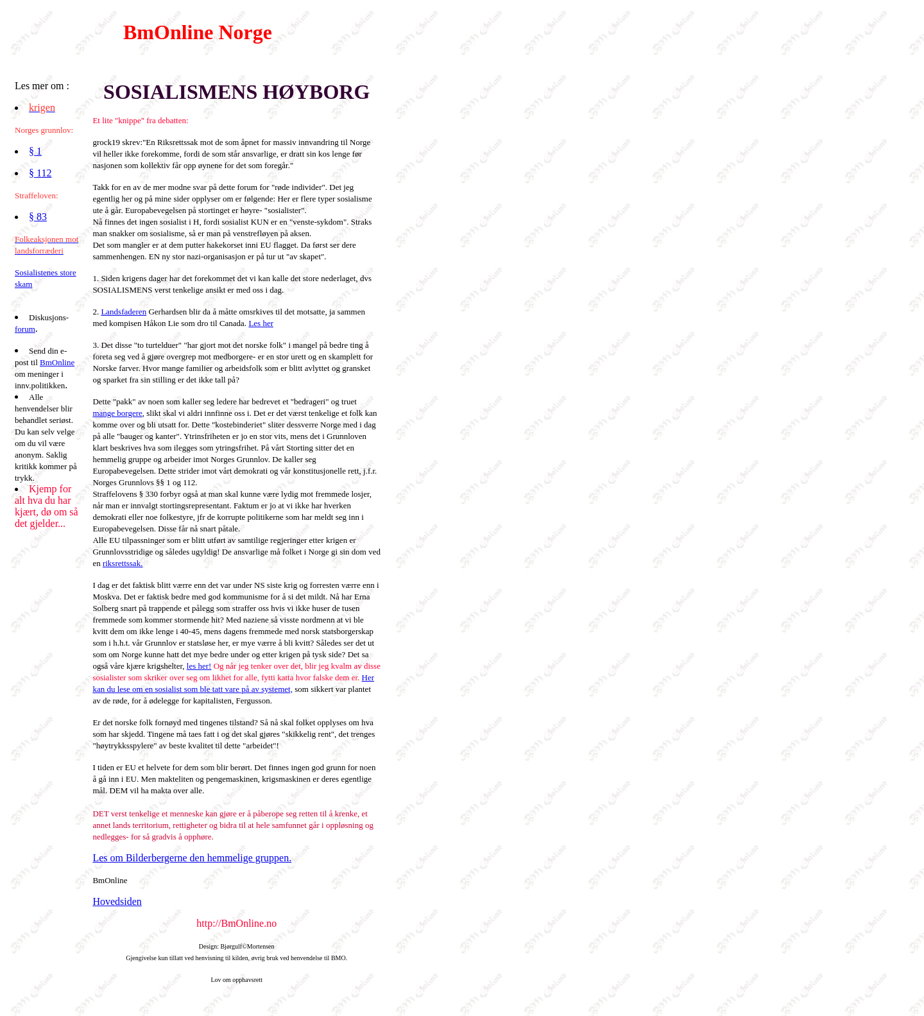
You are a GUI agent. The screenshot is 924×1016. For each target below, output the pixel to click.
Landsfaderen (123, 311)
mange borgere (117, 413)
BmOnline (57, 362)
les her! (199, 666)
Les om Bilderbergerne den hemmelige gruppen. (191, 857)
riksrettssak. (122, 563)
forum (25, 329)
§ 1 (35, 151)
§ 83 (38, 216)
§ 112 (40, 173)
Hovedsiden (116, 901)
